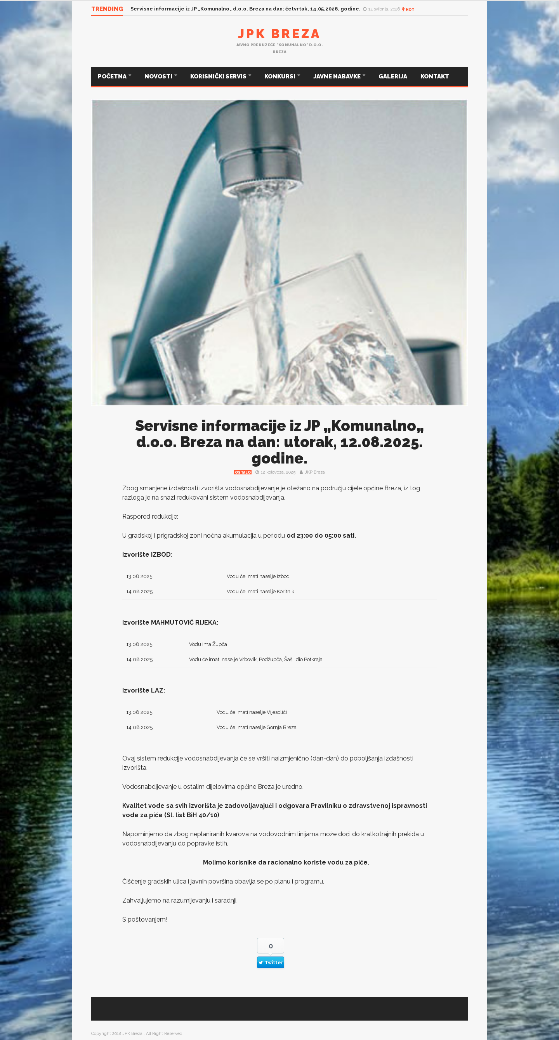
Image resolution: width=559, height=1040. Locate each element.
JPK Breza (279, 33)
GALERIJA (392, 76)
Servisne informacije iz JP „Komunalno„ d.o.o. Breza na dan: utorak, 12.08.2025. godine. (279, 442)
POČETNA (113, 76)
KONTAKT (434, 76)
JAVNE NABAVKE (337, 76)
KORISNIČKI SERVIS (219, 76)
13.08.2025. (139, 576)
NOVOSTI (159, 76)
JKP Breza (315, 472)
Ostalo (243, 472)
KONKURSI (280, 76)
